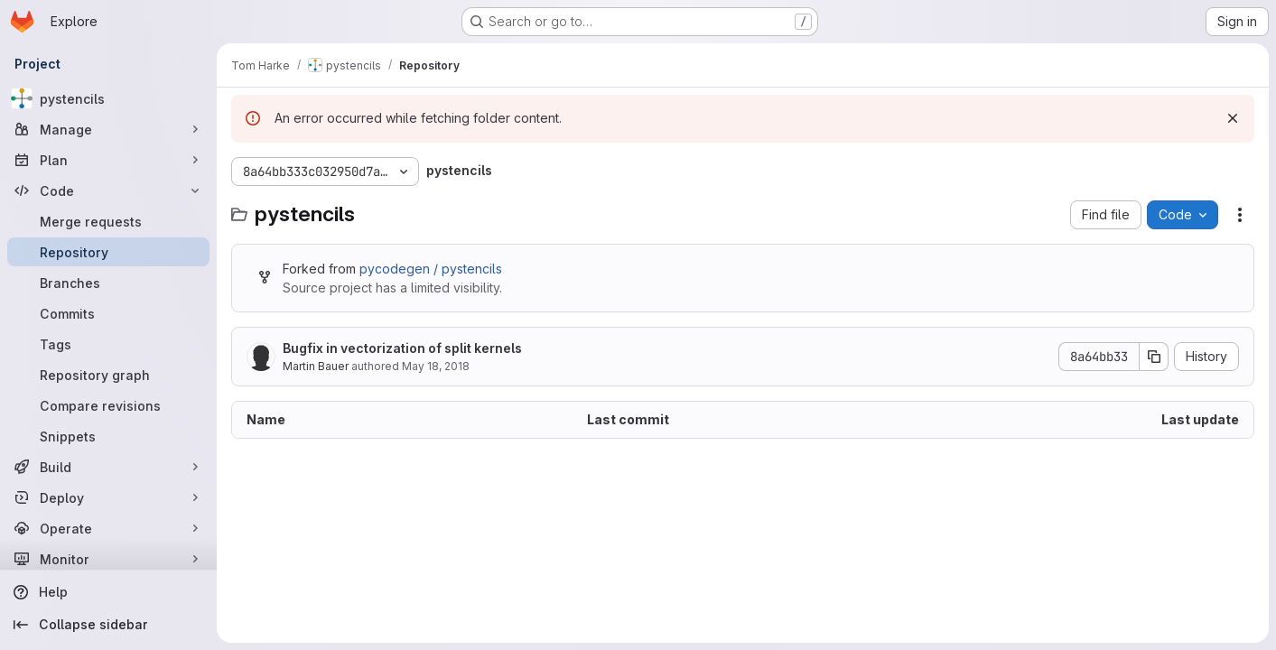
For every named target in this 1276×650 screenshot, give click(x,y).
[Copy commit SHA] (1154, 356)
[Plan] (108, 159)
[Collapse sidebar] (108, 624)
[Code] (108, 190)
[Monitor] (108, 558)
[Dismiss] (1232, 118)
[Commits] (108, 313)
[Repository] (108, 251)
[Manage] (108, 129)
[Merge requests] (108, 221)
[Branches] (108, 282)
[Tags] (108, 344)
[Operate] (108, 528)
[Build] (108, 466)
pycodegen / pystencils (430, 268)
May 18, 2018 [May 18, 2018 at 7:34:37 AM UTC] (436, 366)
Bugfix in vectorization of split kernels (402, 348)
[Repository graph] (108, 374)
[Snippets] (108, 436)
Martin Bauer (316, 366)
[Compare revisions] (108, 405)
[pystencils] (108, 98)
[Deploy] (108, 497)
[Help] (108, 592)
